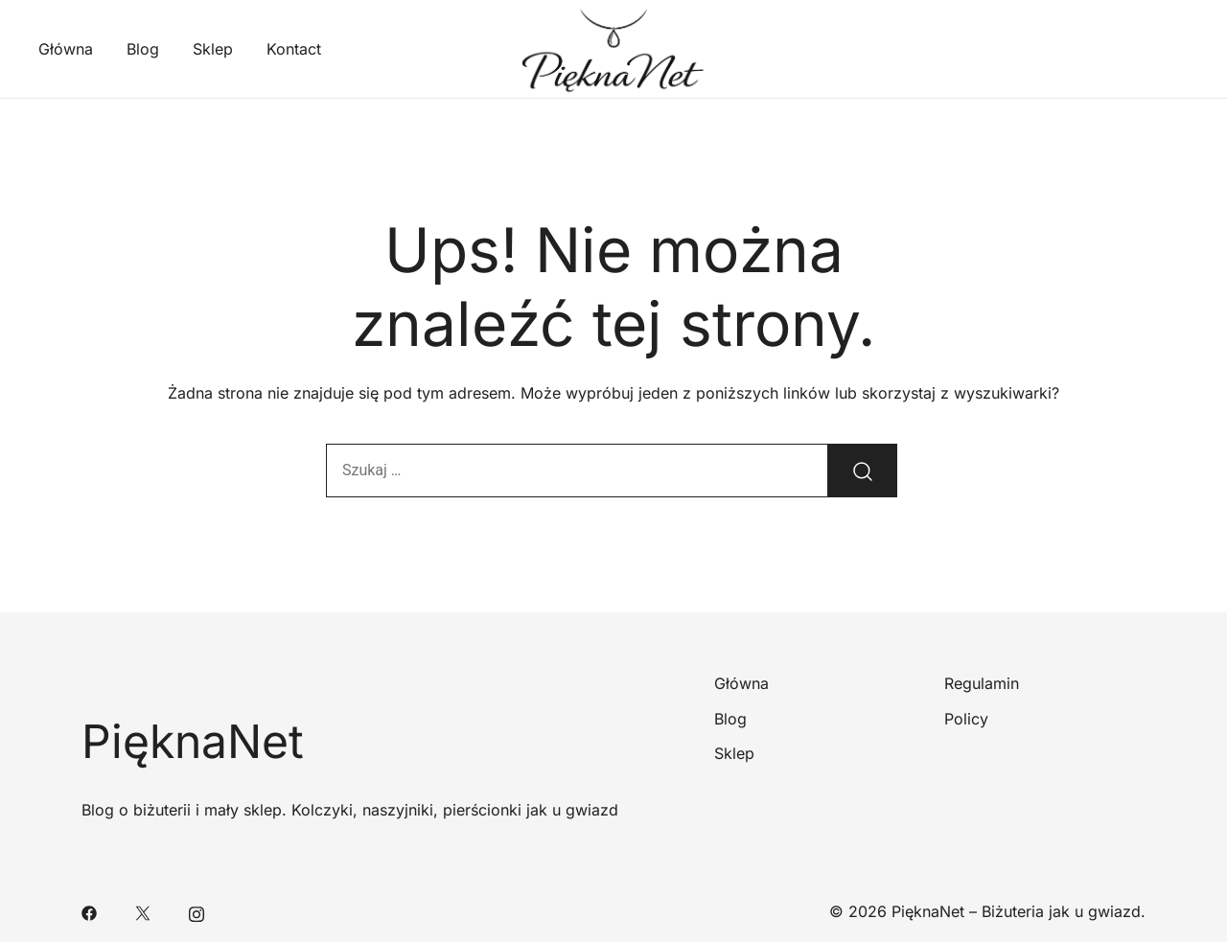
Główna (65, 48)
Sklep (213, 48)
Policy (966, 718)
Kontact (293, 48)
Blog (143, 48)
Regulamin (981, 683)
